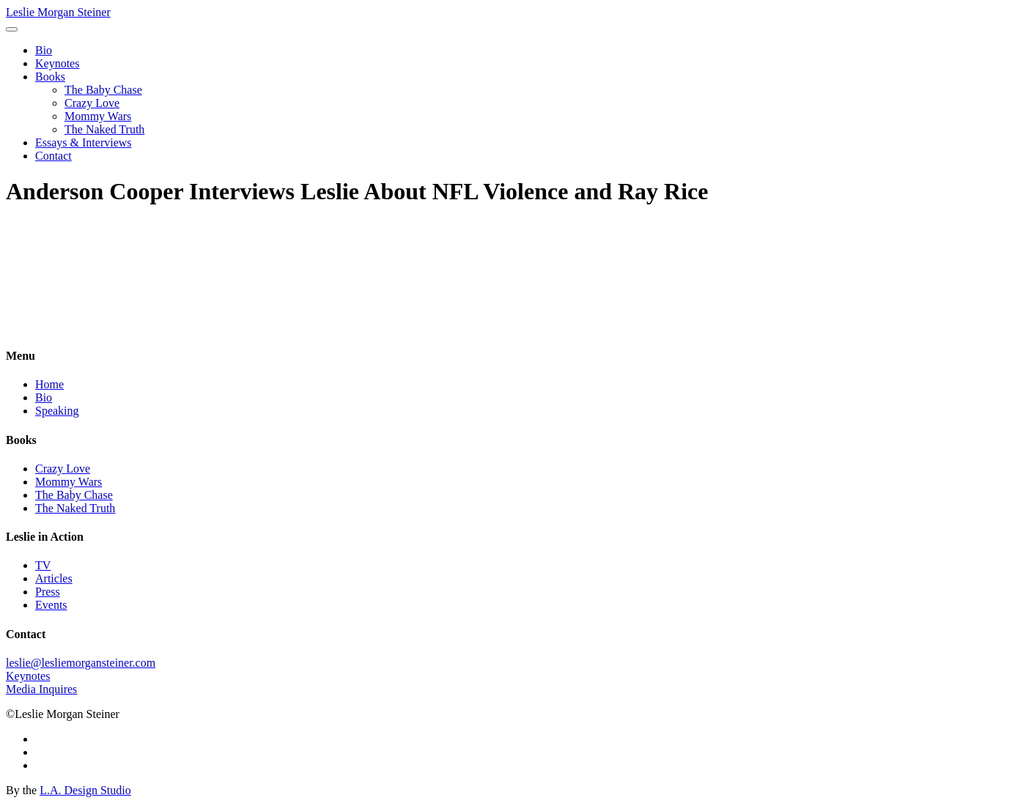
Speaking (57, 410)
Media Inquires (41, 689)
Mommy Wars (97, 116)
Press (47, 591)
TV (43, 565)
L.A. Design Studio (85, 790)
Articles (54, 578)
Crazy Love (91, 103)
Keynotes (57, 63)
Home (49, 384)
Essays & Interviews (83, 142)
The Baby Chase (103, 90)
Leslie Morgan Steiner (58, 12)
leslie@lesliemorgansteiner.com (80, 662)
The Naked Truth (104, 129)
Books (50, 76)
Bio (43, 50)
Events (51, 605)
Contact (53, 155)
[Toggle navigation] (12, 29)
